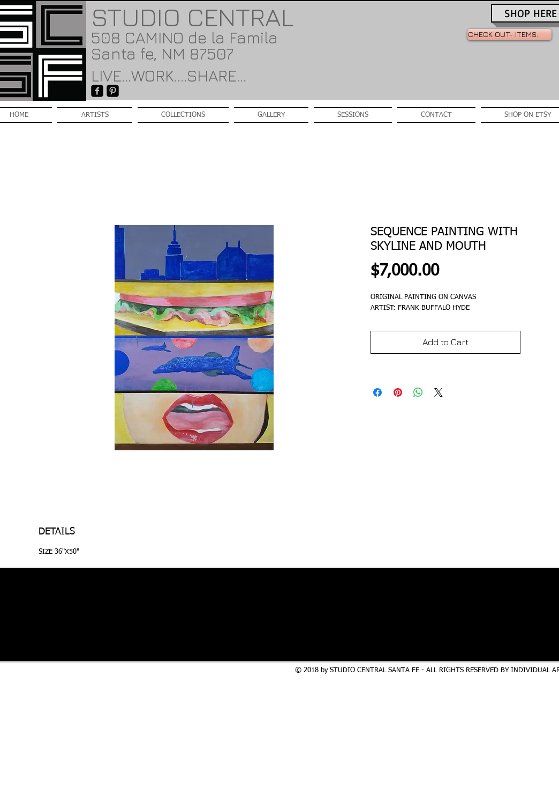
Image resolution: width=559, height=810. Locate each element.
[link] (509, 34)
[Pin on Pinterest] (397, 392)
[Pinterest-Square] (113, 91)
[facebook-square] (97, 91)
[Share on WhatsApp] (418, 392)
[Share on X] (438, 392)
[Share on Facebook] (377, 392)
